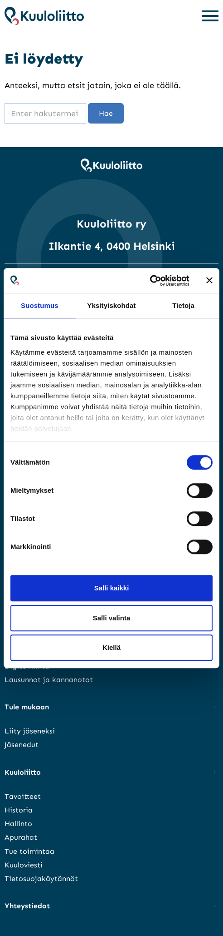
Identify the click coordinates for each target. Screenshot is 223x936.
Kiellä (111, 647)
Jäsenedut (22, 744)
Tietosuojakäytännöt (41, 878)
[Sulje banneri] (209, 280)
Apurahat (21, 837)
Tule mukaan (27, 707)
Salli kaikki (111, 588)
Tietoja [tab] (183, 305)
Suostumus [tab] (39, 305)
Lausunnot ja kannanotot (49, 679)
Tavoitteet (23, 796)
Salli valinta (112, 618)
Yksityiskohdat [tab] (111, 305)
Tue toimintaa (29, 851)
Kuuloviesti (24, 865)
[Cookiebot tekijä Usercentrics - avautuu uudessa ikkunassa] (149, 281)
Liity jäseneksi (30, 731)
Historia (19, 810)
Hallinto (18, 823)
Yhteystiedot (27, 905)
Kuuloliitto (23, 772)
